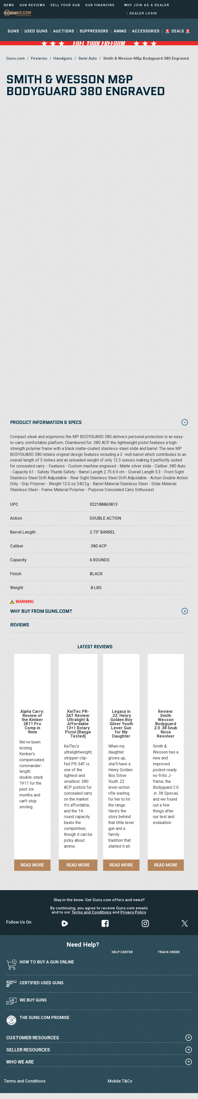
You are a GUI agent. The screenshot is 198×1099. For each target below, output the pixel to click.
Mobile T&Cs (120, 1081)
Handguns (62, 58)
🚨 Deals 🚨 (178, 38)
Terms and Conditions (91, 912)
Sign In (169, 22)
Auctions (63, 38)
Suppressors (94, 38)
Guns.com (15, 58)
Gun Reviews (32, 5)
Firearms (39, 58)
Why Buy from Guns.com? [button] (99, 611)
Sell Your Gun (65, 5)
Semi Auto (87, 58)
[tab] (99, 612)
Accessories (146, 38)
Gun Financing (100, 5)
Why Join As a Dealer (146, 5)
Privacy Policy (133, 912)
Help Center (122, 947)
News (9, 5)
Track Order (169, 947)
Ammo (120, 38)
